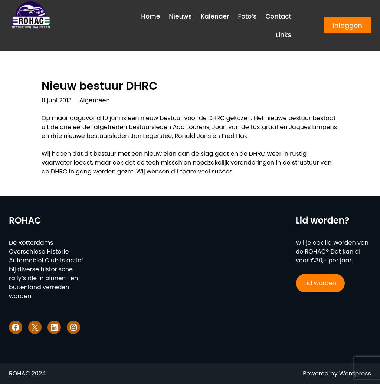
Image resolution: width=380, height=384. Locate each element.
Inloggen (347, 25)
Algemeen (94, 100)
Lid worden (320, 283)
